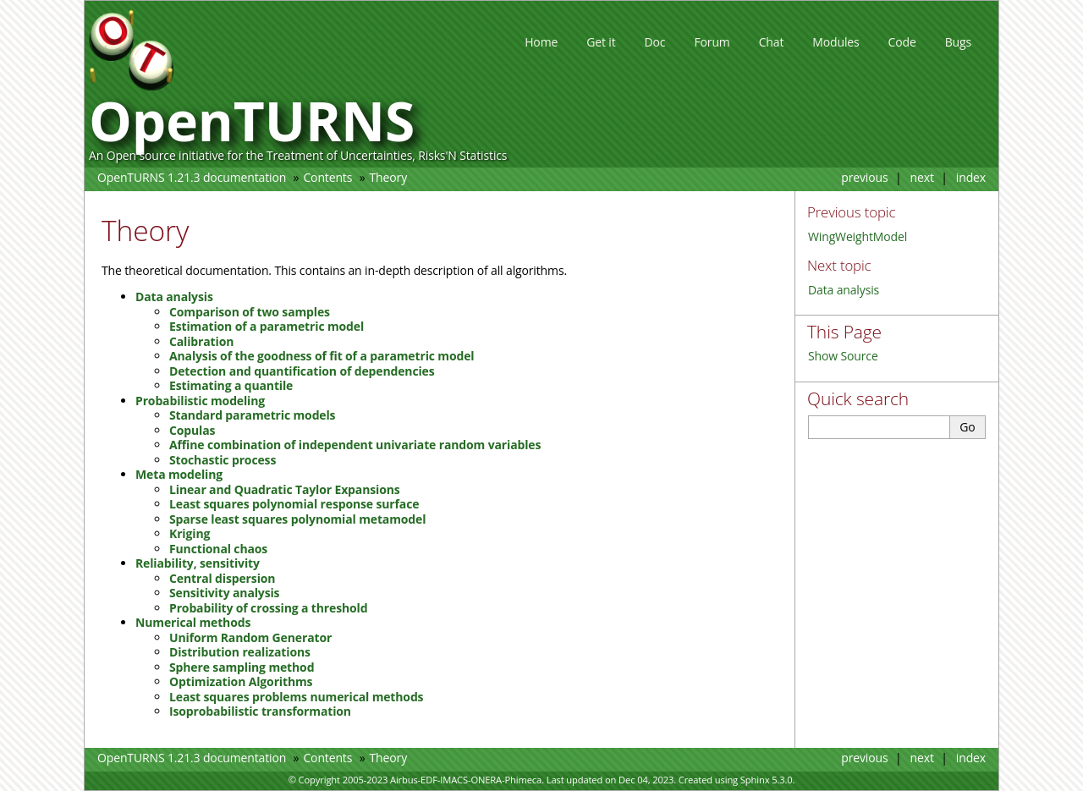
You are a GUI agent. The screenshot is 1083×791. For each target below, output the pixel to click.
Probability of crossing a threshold (268, 608)
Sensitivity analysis (224, 593)
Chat (771, 42)
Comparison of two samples (249, 312)
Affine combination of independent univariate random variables (355, 445)
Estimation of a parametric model (266, 326)
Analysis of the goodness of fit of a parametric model (321, 356)
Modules (835, 42)
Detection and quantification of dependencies (302, 371)
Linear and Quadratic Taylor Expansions (284, 489)
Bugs (958, 42)
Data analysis (843, 290)
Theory (388, 177)
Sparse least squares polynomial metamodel (297, 519)
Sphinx (755, 779)
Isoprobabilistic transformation (260, 711)
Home (541, 42)
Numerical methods (192, 622)
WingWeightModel (857, 236)
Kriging (189, 533)
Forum (711, 42)
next (922, 177)
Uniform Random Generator (250, 637)
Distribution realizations (240, 652)
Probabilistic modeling (200, 401)
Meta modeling (179, 474)
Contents (327, 177)
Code (902, 42)
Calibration (201, 341)
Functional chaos (218, 549)
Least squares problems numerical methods (296, 697)
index (971, 177)
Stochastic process (222, 460)
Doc (655, 42)
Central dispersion (222, 578)
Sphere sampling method (241, 667)
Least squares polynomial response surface (294, 504)
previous (864, 177)
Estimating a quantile (231, 385)
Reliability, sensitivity (197, 563)
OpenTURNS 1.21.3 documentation (191, 177)
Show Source (843, 356)
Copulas (192, 430)
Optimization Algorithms (240, 681)
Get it (600, 42)
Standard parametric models (252, 415)
